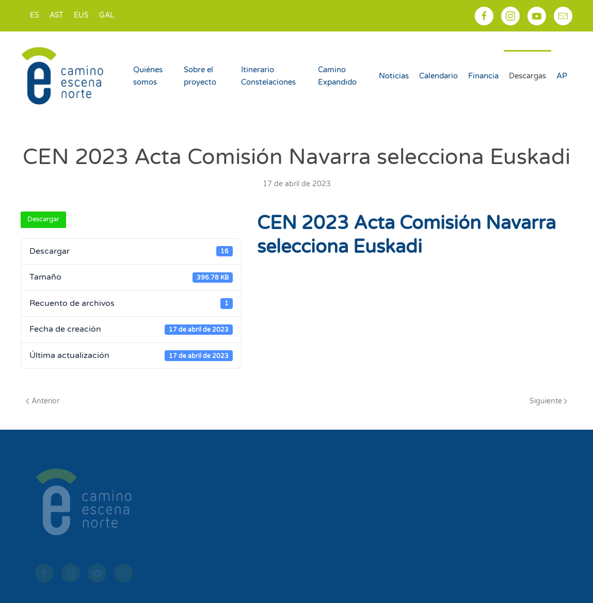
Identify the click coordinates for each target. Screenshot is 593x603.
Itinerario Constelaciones (268, 76)
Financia (483, 75)
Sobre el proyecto (200, 76)
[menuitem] (34, 15)
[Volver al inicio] (64, 75)
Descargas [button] (527, 75)
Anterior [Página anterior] (42, 401)
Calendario (438, 75)
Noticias (394, 75)
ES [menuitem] (34, 15)
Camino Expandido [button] (337, 76)
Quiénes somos (148, 76)
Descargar (43, 219)
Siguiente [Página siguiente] (549, 401)
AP (561, 75)
